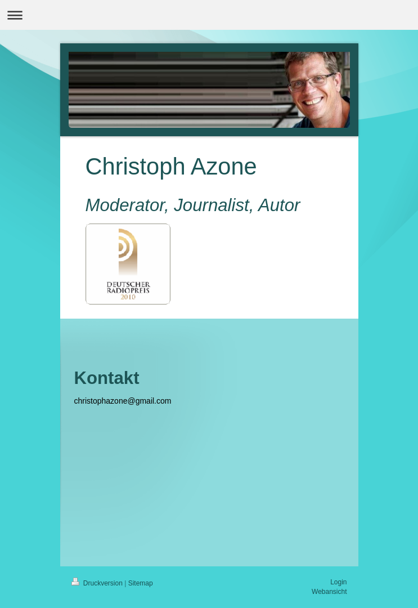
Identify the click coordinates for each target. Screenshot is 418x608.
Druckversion (98, 583)
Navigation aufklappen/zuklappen (209, 15)
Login (338, 582)
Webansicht (329, 592)
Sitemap (140, 583)
